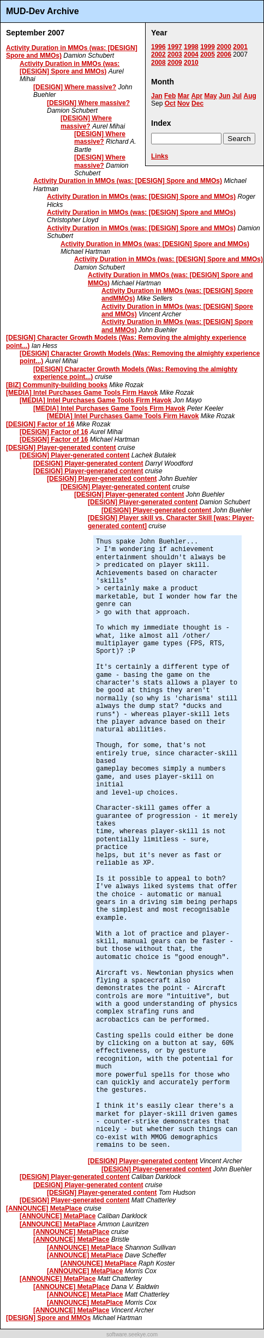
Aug (249, 96)
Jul (237, 96)
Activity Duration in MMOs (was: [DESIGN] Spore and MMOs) (69, 67)
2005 (207, 54)
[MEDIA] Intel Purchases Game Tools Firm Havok (82, 392)
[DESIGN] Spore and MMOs (48, 1318)
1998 (191, 47)
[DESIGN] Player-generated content (61, 447)
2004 (191, 54)
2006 (224, 54)
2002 (158, 54)
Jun (224, 96)
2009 (174, 62)
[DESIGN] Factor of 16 (40, 424)
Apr (196, 96)
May (210, 96)
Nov (183, 103)
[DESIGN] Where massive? (74, 87)
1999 (207, 47)
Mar (183, 96)
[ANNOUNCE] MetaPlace (44, 1208)
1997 (174, 47)
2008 (158, 62)
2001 (240, 47)
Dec (197, 103)
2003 (174, 54)
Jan (157, 96)
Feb (170, 96)
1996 (158, 47)
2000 (224, 47)
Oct (170, 103)
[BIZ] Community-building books (56, 385)
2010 (191, 62)
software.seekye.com (132, 1334)
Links (159, 156)
